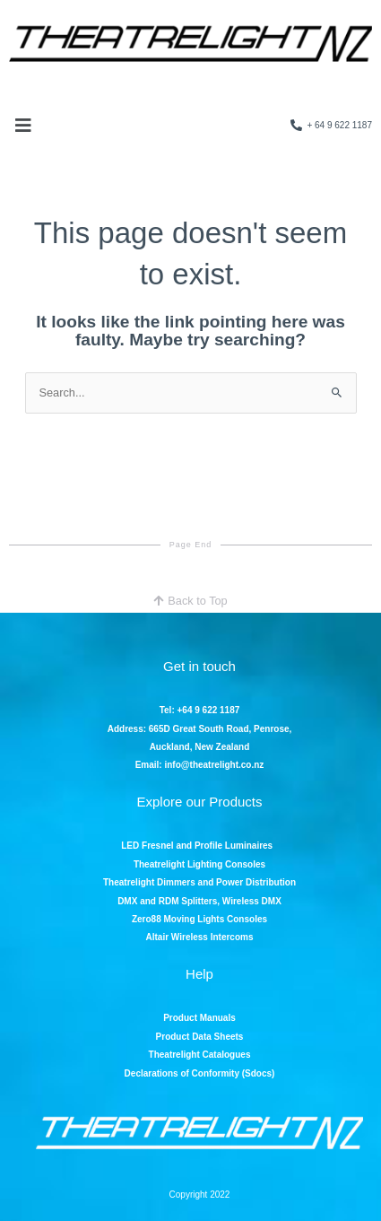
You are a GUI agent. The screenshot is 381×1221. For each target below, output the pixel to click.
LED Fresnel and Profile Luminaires (198, 845)
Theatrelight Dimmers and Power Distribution (199, 882)
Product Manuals (199, 1018)
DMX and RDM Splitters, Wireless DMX (199, 901)
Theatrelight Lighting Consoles (199, 864)
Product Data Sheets (200, 1037)
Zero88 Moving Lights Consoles (199, 919)
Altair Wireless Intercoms (200, 937)
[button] (23, 125)
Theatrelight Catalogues (200, 1055)
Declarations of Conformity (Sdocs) (200, 1073)
